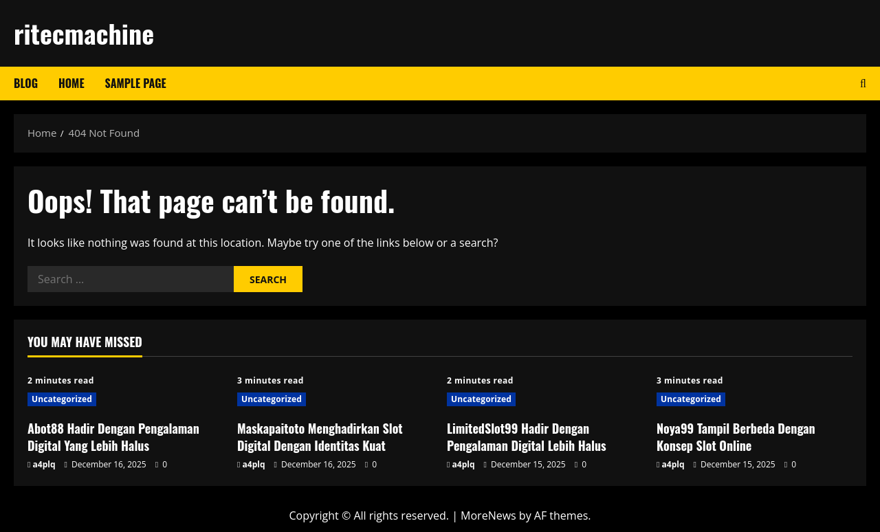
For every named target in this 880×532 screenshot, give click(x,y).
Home (71, 83)
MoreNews (488, 515)
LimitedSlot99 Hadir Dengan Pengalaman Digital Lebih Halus (526, 436)
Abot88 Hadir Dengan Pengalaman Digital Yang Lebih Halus (113, 436)
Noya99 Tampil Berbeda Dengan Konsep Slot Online (736, 436)
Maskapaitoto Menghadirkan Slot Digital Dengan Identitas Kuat (320, 436)
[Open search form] (863, 83)
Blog (26, 83)
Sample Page (135, 83)
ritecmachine (84, 33)
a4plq (44, 464)
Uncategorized (62, 399)
